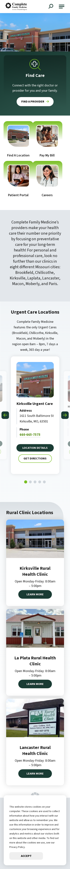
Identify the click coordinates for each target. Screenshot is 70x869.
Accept (26, 856)
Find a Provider (32, 102)
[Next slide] (65, 415)
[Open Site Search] (51, 7)
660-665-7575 (30, 434)
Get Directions (35, 457)
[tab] (25, 482)
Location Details (35, 447)
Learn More (35, 594)
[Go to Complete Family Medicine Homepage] (16, 6)
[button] (61, 6)
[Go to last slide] (5, 415)
